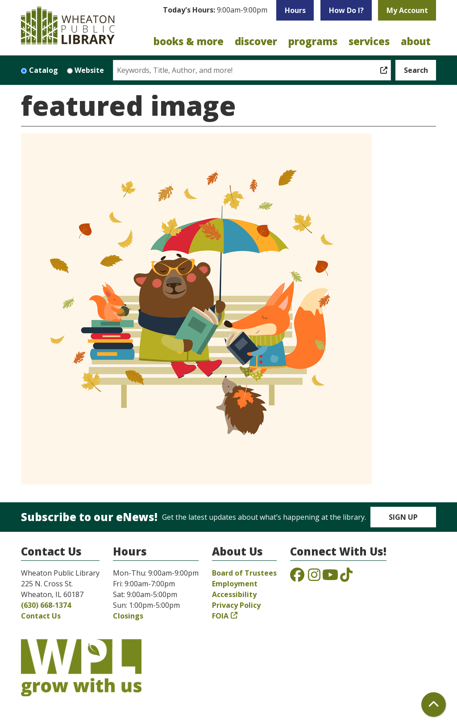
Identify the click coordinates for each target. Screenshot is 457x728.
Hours (295, 10)
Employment (235, 584)
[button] (215, 12)
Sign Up (403, 517)
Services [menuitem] (369, 41)
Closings (128, 616)
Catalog (43, 70)
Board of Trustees (244, 573)
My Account (407, 10)
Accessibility (234, 594)
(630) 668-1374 (46, 605)
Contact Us (41, 616)
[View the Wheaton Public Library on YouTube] (330, 577)
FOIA (220, 616)
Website (89, 70)
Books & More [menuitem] (189, 41)
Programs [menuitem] (312, 41)
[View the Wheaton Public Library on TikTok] (346, 577)
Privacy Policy (236, 605)
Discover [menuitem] (256, 41)
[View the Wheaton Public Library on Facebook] (297, 577)
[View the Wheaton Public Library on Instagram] (314, 577)
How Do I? (346, 10)
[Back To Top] (433, 704)
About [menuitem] (416, 41)
